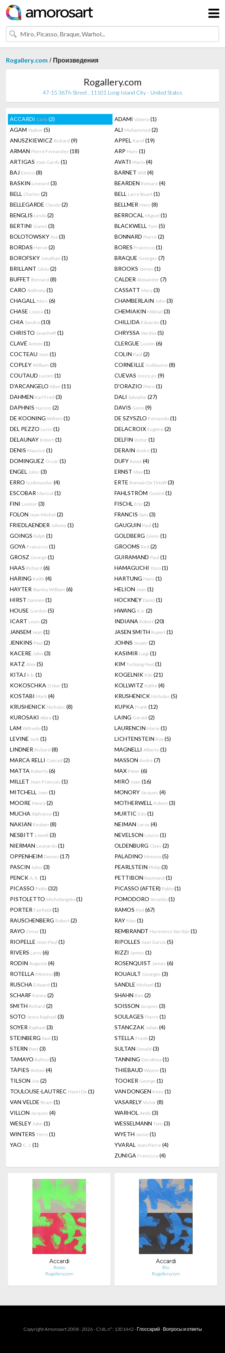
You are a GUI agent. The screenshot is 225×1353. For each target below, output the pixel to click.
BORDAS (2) (32, 247)
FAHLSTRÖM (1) (143, 493)
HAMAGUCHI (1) (141, 567)
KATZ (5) (26, 663)
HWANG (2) (133, 610)
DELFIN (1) (134, 439)
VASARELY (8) (138, 1102)
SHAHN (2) (132, 995)
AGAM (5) (30, 129)
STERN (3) (28, 1048)
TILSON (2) (28, 1080)
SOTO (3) (37, 1016)
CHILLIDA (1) (140, 322)
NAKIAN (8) (33, 824)
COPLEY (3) (33, 364)
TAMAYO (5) (33, 1059)
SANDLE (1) (137, 984)
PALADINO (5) (141, 856)
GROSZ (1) (32, 557)
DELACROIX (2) (142, 428)
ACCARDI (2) (32, 119)
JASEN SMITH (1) (143, 631)
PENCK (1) (28, 877)
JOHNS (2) (134, 642)
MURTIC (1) (134, 813)
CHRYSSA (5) (139, 332)
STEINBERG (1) (34, 1037)
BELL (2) (28, 193)
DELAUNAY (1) (36, 439)
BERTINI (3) (32, 225)
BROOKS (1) (137, 268)
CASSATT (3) (137, 290)
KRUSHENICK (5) (145, 696)
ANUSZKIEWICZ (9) (43, 140)
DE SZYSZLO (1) (145, 418)
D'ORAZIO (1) (138, 386)
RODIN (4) (32, 963)
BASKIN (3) (33, 183)
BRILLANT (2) (33, 268)
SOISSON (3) (139, 1005)
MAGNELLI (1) (140, 749)
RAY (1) (128, 920)
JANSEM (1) (30, 631)
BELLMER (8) (136, 204)
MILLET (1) (39, 781)
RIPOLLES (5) (143, 941)
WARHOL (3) (136, 1112)
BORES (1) (138, 247)
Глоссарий (148, 1329)
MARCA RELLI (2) (40, 760)
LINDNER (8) (34, 749)
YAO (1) (24, 1144)
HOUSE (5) (32, 610)
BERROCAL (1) (140, 215)
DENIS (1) (31, 450)
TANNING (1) (141, 1059)
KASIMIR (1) (135, 653)
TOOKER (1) (138, 1080)
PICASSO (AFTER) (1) (147, 888)
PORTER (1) (34, 909)
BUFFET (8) (33, 279)
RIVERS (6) (29, 952)
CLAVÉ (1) (30, 343)
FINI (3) (27, 503)
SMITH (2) (31, 1005)
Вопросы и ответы (182, 1329)
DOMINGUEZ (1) (38, 460)
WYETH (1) (135, 1134)
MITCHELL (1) (32, 792)
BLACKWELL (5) (139, 225)
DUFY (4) (131, 460)
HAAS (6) (30, 567)
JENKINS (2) (30, 642)
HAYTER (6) (41, 589)
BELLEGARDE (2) (39, 204)
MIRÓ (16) (132, 781)
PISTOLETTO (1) (46, 899)
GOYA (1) (32, 546)
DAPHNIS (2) (34, 407)
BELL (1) (137, 193)
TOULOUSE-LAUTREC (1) (52, 1091)
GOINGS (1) (31, 535)
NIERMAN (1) (37, 845)
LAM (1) (29, 728)
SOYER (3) (31, 1027)
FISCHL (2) (132, 503)
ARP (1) (129, 151)
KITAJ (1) (26, 674)
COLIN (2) (132, 354)
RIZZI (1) (133, 952)
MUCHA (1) (34, 813)
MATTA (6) (32, 770)
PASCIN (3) (30, 866)
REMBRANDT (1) (155, 931)
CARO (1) (31, 290)
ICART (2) (28, 621)
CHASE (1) (30, 311)
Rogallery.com (27, 60)
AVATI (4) (133, 161)
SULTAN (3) (136, 1048)
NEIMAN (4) (135, 824)
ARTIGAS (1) (38, 161)
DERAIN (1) (135, 450)
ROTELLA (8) (35, 973)
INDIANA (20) (139, 621)
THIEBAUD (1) (140, 1069)
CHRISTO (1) (37, 332)
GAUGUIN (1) (136, 525)
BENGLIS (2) (32, 215)
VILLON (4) (33, 1112)
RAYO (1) (28, 931)
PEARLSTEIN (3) (141, 866)
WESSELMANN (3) (142, 1123)
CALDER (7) (140, 279)
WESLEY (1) (30, 1123)
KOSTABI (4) (32, 696)
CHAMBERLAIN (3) (143, 300)
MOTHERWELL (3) (144, 802)
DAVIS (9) (133, 407)
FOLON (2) (36, 514)
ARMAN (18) (44, 151)
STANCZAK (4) (139, 1027)
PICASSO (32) (34, 888)
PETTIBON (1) (143, 877)
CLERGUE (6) (138, 343)
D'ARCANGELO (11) (40, 386)
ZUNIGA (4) (140, 1155)
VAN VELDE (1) (35, 1102)
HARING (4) (31, 578)
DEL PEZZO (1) (35, 428)
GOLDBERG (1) (140, 535)
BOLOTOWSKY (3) (37, 236)
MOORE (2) (31, 802)
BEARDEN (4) (139, 183)
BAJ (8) (26, 172)
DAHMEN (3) (36, 396)
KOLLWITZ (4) (139, 685)
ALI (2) (136, 129)
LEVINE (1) (28, 738)
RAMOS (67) (134, 909)
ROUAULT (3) (141, 973)
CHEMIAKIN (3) (142, 311)
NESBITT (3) (33, 834)
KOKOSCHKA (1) (39, 685)
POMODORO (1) (144, 899)
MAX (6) (130, 770)
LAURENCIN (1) (140, 728)
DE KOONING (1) (40, 418)
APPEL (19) (134, 140)
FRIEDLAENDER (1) (42, 525)
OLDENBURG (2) (141, 845)
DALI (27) (135, 396)
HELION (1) (134, 589)
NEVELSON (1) (140, 834)
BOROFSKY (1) (39, 257)
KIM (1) (137, 663)
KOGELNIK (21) (138, 674)
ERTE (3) (144, 482)
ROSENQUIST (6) (143, 963)
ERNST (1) (132, 471)
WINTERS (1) (32, 1134)
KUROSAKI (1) (34, 717)
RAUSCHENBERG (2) (43, 920)
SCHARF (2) (32, 995)
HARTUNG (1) (138, 578)
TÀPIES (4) (31, 1069)
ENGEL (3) (28, 471)
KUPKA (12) (136, 706)
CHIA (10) (30, 322)
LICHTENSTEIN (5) (142, 738)
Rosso (59, 1267)
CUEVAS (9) (139, 375)
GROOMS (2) (135, 546)
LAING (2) (134, 717)
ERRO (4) (35, 482)
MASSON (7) (137, 760)
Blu (165, 1267)
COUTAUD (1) (35, 375)
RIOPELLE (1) (37, 941)
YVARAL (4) (141, 1144)
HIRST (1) (31, 599)
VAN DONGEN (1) (142, 1091)
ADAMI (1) (135, 119)
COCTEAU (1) (33, 354)
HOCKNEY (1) (138, 599)
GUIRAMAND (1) (140, 557)
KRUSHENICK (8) (41, 706)
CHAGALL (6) (32, 300)
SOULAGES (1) (140, 1016)
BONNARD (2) (139, 236)
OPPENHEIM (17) (39, 856)
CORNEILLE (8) (144, 364)
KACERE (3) (30, 653)
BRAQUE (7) (139, 257)
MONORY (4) (140, 792)
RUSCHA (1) (33, 984)
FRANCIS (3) (135, 514)
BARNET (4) (134, 172)
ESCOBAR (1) (35, 493)
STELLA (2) (134, 1037)
